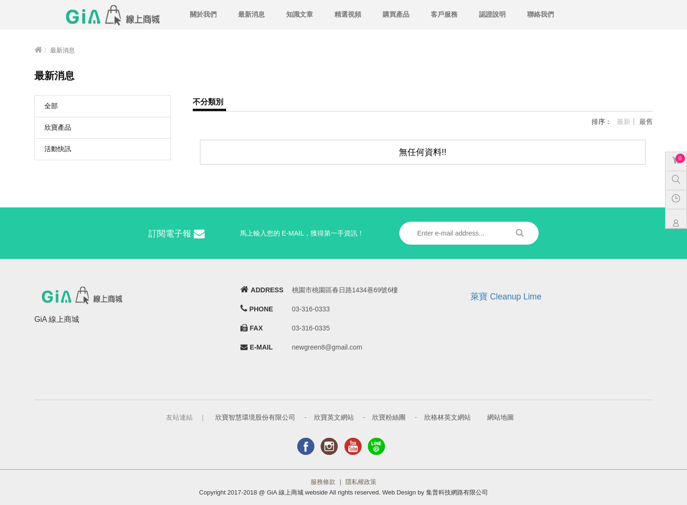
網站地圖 (500, 417)
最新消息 (251, 14)
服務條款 (323, 481)
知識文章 (299, 14)
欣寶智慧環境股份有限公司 (255, 417)
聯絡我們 (540, 14)
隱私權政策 (360, 481)
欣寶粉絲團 (389, 417)
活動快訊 (57, 149)
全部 (51, 106)
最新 (623, 121)
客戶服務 (444, 14)
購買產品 (396, 14)
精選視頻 (347, 14)
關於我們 (203, 14)
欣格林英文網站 (447, 417)
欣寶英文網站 (334, 417)
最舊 (646, 121)
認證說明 (492, 14)
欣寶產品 (57, 127)
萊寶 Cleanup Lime (505, 296)
